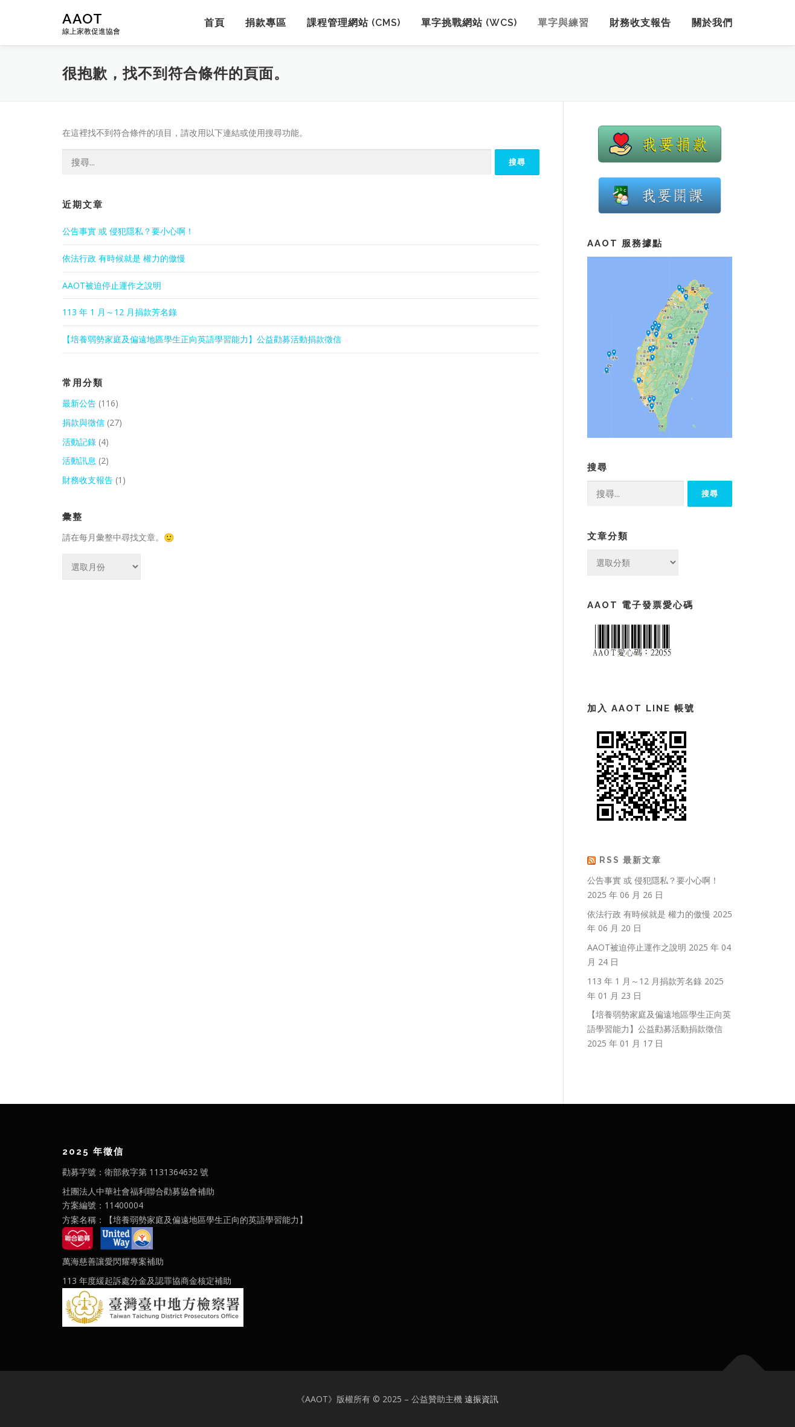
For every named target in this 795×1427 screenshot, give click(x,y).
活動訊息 (79, 460)
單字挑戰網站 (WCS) (469, 22)
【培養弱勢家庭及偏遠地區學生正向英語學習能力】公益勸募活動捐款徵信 (201, 339)
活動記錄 (79, 441)
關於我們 (712, 22)
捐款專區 (265, 22)
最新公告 (79, 403)
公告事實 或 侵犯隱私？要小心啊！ (128, 231)
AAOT (82, 18)
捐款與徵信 (83, 422)
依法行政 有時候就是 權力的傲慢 (123, 258)
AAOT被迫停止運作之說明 (111, 285)
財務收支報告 (640, 22)
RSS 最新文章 (630, 860)
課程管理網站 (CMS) (354, 22)
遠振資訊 (481, 1399)
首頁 (214, 22)
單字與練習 (563, 22)
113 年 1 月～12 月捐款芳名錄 (119, 312)
